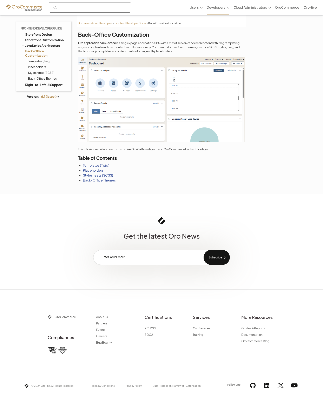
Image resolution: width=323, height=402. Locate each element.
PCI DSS (150, 328)
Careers (101, 336)
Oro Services (201, 328)
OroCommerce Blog (255, 341)
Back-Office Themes (42, 78)
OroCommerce (65, 317)
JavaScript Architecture (40, 45)
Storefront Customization (42, 40)
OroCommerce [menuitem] (287, 7)
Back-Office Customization (34, 53)
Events (100, 329)
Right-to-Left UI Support (43, 85)
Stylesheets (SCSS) (41, 72)
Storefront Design (38, 34)
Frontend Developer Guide (130, 23)
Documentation (87, 23)
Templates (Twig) (39, 61)
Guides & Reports (253, 328)
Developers (105, 23)
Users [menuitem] (194, 7)
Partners (101, 323)
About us (102, 317)
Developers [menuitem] (216, 7)
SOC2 (149, 334)
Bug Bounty (104, 342)
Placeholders (37, 67)
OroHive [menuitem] (310, 7)
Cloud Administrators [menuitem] (250, 7)
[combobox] (90, 7)
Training (198, 334)
